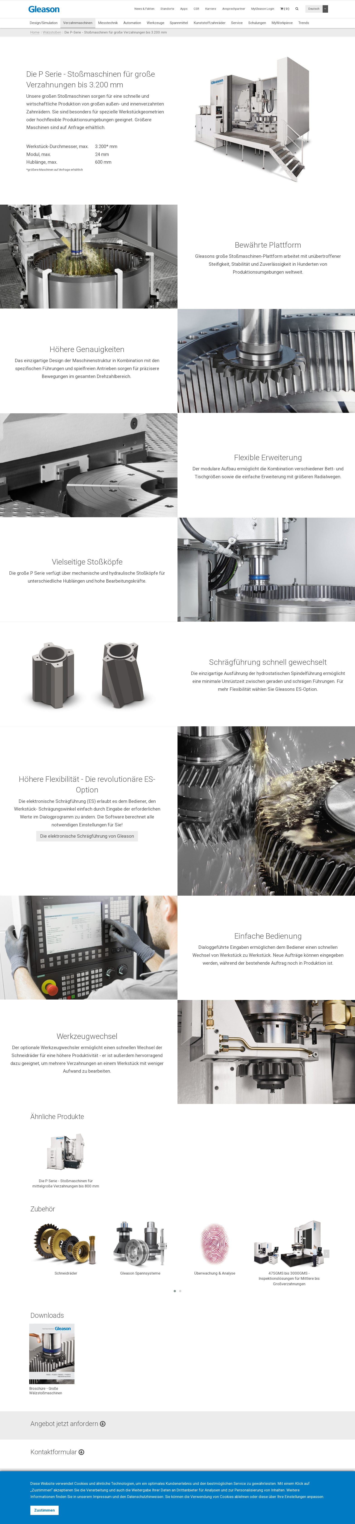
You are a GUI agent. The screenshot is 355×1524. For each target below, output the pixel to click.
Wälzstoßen (52, 32)
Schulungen (257, 23)
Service (237, 23)
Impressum (103, 1490)
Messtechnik (108, 23)
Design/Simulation (44, 23)
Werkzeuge (155, 23)
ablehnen (245, 1490)
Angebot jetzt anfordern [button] (69, 1424)
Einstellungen (300, 1490)
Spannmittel (179, 23)
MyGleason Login (262, 8)
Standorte (167, 8)
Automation (132, 23)
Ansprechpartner (233, 8)
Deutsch (313, 8)
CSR (196, 8)
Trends (303, 23)
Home (35, 32)
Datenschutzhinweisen (147, 1490)
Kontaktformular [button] (58, 1452)
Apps (183, 8)
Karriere (210, 8)
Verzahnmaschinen (77, 23)
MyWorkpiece (282, 23)
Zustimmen (44, 1510)
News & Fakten (144, 8)
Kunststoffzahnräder (209, 23)
